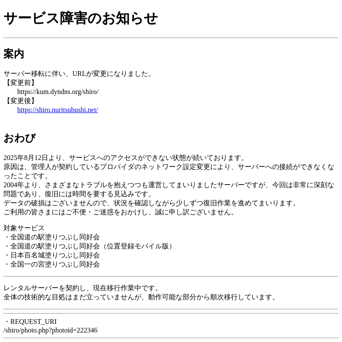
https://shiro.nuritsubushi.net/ (57, 109)
